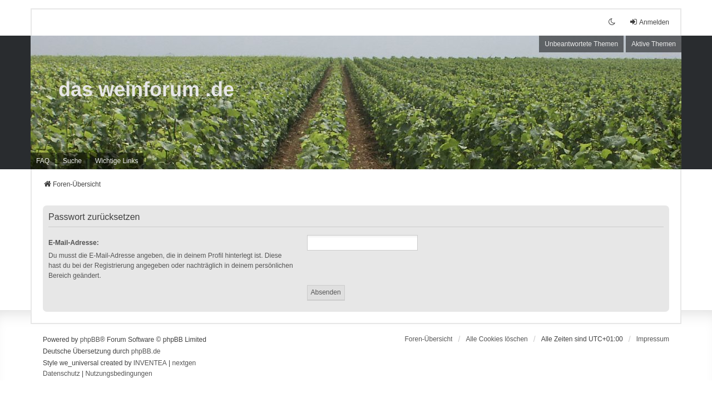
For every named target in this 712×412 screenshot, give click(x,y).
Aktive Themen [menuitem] (653, 44)
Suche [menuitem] (72, 161)
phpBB (90, 340)
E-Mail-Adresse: (73, 243)
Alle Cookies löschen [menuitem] (496, 339)
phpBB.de (146, 351)
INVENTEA (150, 363)
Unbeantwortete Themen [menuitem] (581, 44)
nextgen (184, 363)
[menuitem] (117, 161)
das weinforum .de (146, 89)
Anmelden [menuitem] (649, 22)
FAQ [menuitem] (43, 161)
